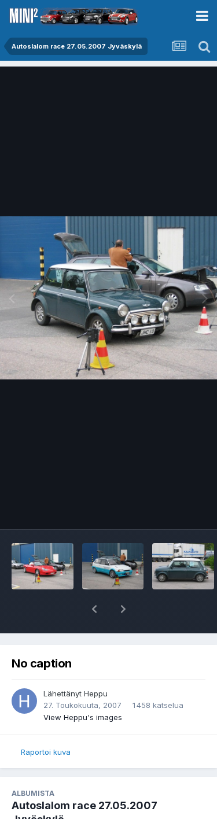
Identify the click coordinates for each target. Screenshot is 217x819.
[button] (94, 609)
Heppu (96, 693)
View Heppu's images (82, 717)
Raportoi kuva (46, 752)
